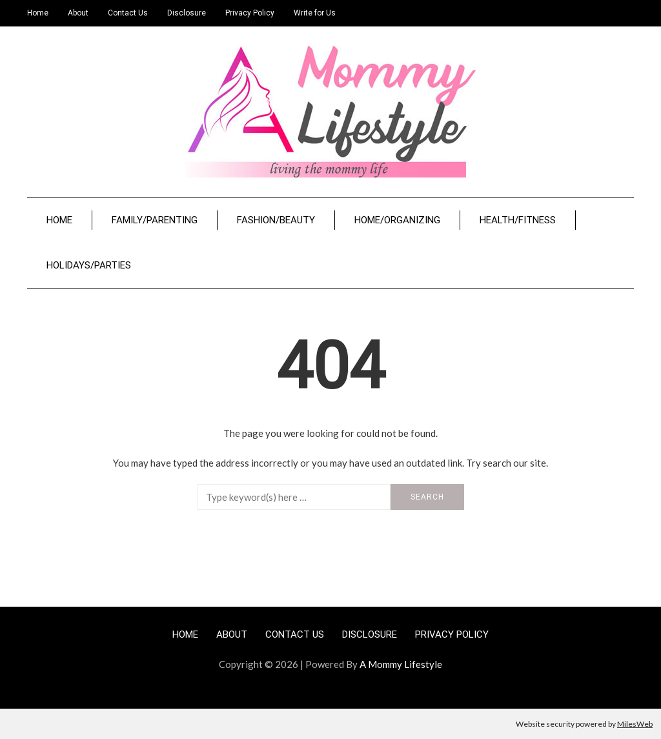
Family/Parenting (155, 220)
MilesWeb (635, 724)
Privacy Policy (249, 12)
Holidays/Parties (88, 265)
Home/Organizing (397, 220)
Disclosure (186, 12)
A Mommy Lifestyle (401, 664)
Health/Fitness (518, 220)
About (78, 12)
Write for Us (315, 12)
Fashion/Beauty (276, 220)
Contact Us (128, 12)
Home (37, 12)
